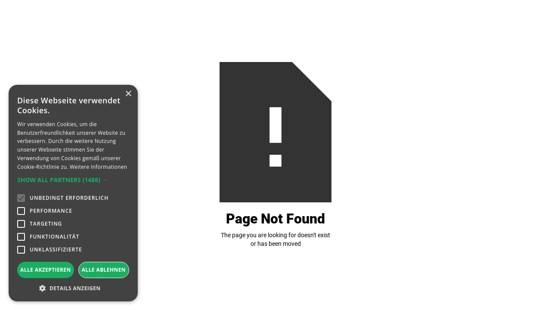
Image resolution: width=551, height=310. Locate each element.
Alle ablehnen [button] (104, 269)
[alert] (73, 193)
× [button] (128, 94)
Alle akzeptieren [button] (45, 269)
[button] (73, 180)
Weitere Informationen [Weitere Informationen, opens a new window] (98, 166)
